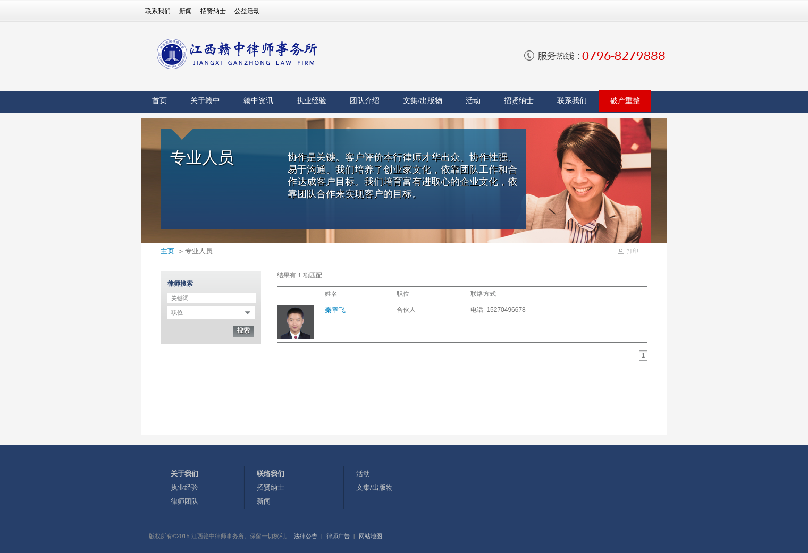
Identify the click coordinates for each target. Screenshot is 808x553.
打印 (632, 251)
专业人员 (199, 251)
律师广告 (338, 536)
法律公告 (305, 536)
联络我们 (270, 474)
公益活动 (247, 11)
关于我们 (184, 474)
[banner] (245, 53)
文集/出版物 (422, 101)
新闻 (185, 11)
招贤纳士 (213, 11)
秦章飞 (335, 310)
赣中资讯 (258, 101)
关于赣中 (205, 101)
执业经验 (311, 101)
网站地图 (370, 536)
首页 (159, 101)
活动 (473, 101)
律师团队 (184, 501)
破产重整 (625, 101)
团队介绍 (365, 101)
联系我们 (158, 11)
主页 (167, 251)
